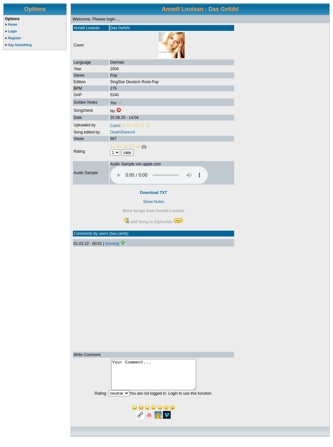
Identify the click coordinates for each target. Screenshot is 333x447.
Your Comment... (153, 377)
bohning (112, 243)
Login (12, 31)
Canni (115, 125)
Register (14, 38)
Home (12, 24)
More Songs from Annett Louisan (153, 211)
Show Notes (153, 201)
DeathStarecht (122, 132)
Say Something (20, 45)
